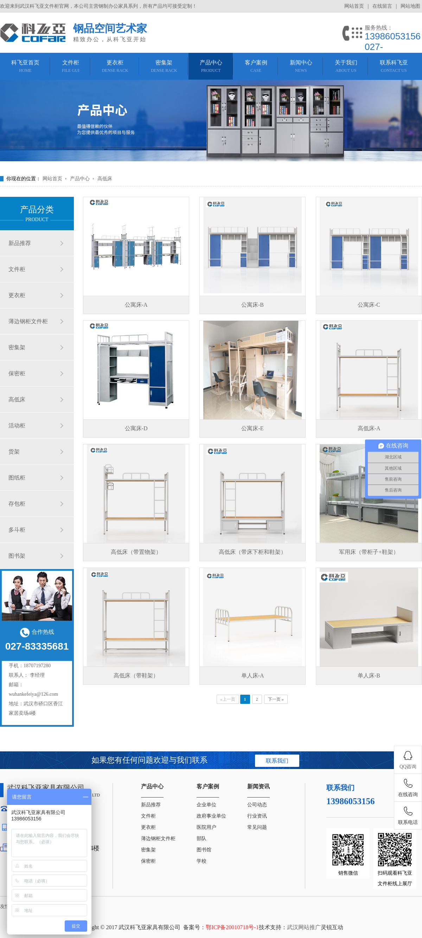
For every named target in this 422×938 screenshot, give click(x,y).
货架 (14, 452)
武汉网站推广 (304, 927)
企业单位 (206, 804)
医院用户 (206, 827)
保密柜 (16, 373)
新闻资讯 (258, 786)
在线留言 (382, 6)
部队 (201, 838)
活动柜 (16, 426)
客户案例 (208, 786)
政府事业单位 (211, 816)
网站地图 (410, 6)
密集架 (16, 347)
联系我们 (277, 761)
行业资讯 (257, 816)
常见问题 (257, 827)
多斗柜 (16, 530)
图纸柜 (16, 478)
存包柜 (16, 504)
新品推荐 (19, 243)
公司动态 (257, 804)
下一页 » (276, 699)
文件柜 (16, 269)
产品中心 (80, 178)
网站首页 (354, 6)
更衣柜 (16, 295)
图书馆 (204, 849)
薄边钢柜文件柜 (28, 321)
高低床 (104, 178)
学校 (201, 861)
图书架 (16, 556)
